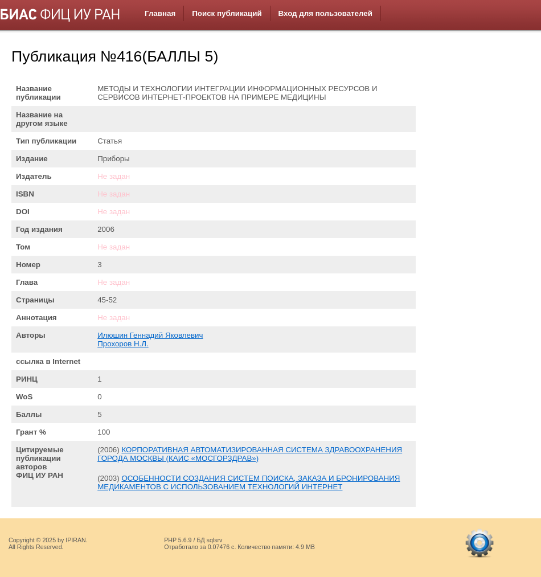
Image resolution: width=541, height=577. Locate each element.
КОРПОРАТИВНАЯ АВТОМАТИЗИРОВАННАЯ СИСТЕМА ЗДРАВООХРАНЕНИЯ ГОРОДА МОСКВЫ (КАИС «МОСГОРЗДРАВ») (249, 454)
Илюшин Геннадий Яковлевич (150, 335)
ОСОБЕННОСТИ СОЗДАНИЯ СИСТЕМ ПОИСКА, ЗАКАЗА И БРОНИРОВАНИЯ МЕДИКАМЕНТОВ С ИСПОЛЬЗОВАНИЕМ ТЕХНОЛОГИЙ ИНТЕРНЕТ (248, 482)
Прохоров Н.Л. (123, 343)
